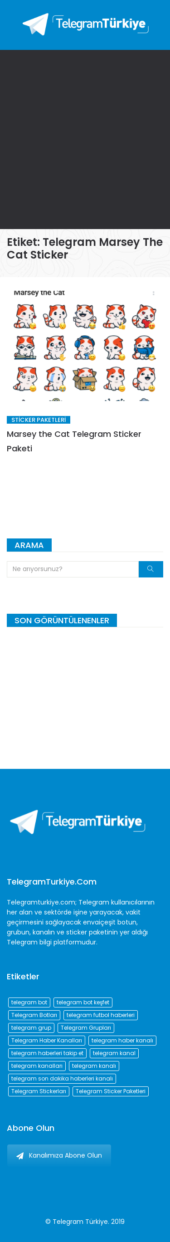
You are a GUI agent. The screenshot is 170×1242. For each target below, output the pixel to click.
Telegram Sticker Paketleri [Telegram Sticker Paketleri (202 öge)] (111, 1091)
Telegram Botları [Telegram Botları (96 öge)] (34, 1015)
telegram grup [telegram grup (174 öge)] (31, 1028)
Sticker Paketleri (38, 420)
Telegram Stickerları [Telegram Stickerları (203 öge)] (38, 1091)
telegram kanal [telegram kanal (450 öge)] (114, 1053)
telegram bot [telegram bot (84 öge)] (29, 1002)
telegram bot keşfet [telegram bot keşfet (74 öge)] (83, 1002)
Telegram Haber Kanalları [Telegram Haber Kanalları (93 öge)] (46, 1040)
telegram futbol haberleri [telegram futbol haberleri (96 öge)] (101, 1015)
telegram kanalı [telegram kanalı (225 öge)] (94, 1066)
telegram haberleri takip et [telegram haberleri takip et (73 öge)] (47, 1053)
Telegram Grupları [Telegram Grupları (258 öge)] (86, 1028)
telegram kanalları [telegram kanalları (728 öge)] (37, 1066)
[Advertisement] (85, 139)
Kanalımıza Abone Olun (59, 1155)
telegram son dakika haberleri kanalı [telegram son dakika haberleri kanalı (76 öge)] (62, 1078)
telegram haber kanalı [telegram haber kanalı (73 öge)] (122, 1040)
